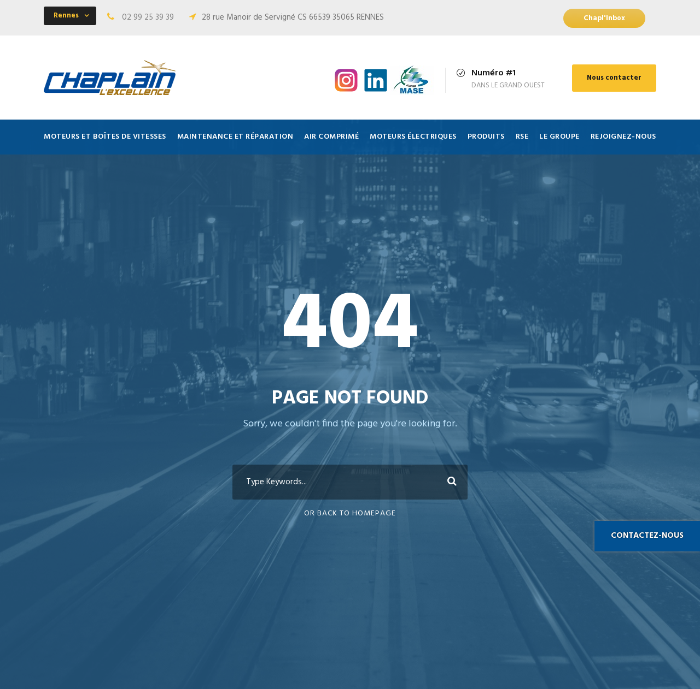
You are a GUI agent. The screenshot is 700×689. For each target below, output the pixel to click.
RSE (522, 136)
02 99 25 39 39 (148, 17)
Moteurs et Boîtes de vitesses (105, 136)
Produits (486, 136)
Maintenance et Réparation (235, 136)
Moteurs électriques (413, 136)
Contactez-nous (647, 535)
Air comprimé (331, 136)
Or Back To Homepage (350, 513)
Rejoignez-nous (623, 136)
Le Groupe (559, 136)
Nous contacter (614, 78)
